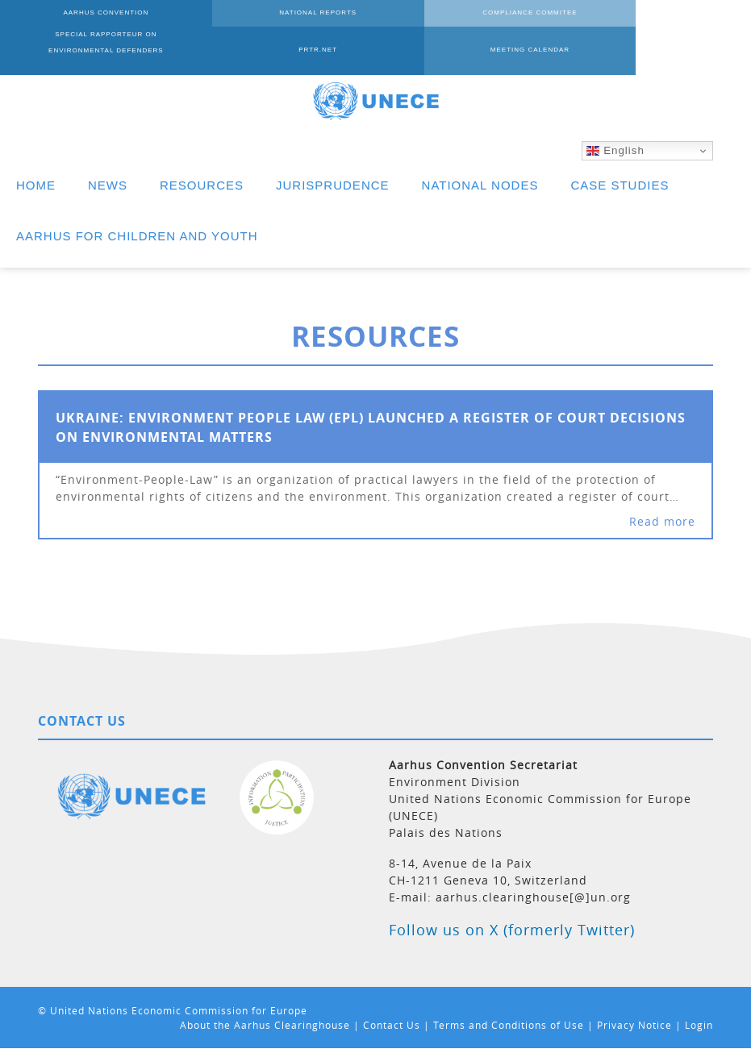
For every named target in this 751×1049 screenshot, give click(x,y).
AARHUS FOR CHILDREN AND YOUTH (137, 236)
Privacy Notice (634, 1024)
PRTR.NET (676, 23)
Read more (662, 521)
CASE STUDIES (619, 185)
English (615, 150)
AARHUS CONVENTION (75, 23)
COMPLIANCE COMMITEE (375, 23)
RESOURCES (202, 185)
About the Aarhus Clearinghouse (265, 1024)
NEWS (107, 185)
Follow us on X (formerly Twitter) (512, 929)
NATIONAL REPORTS (225, 23)
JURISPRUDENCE (333, 185)
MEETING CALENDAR (75, 61)
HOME (36, 185)
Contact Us (391, 1024)
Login (699, 1024)
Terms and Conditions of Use (508, 1024)
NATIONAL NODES (480, 185)
